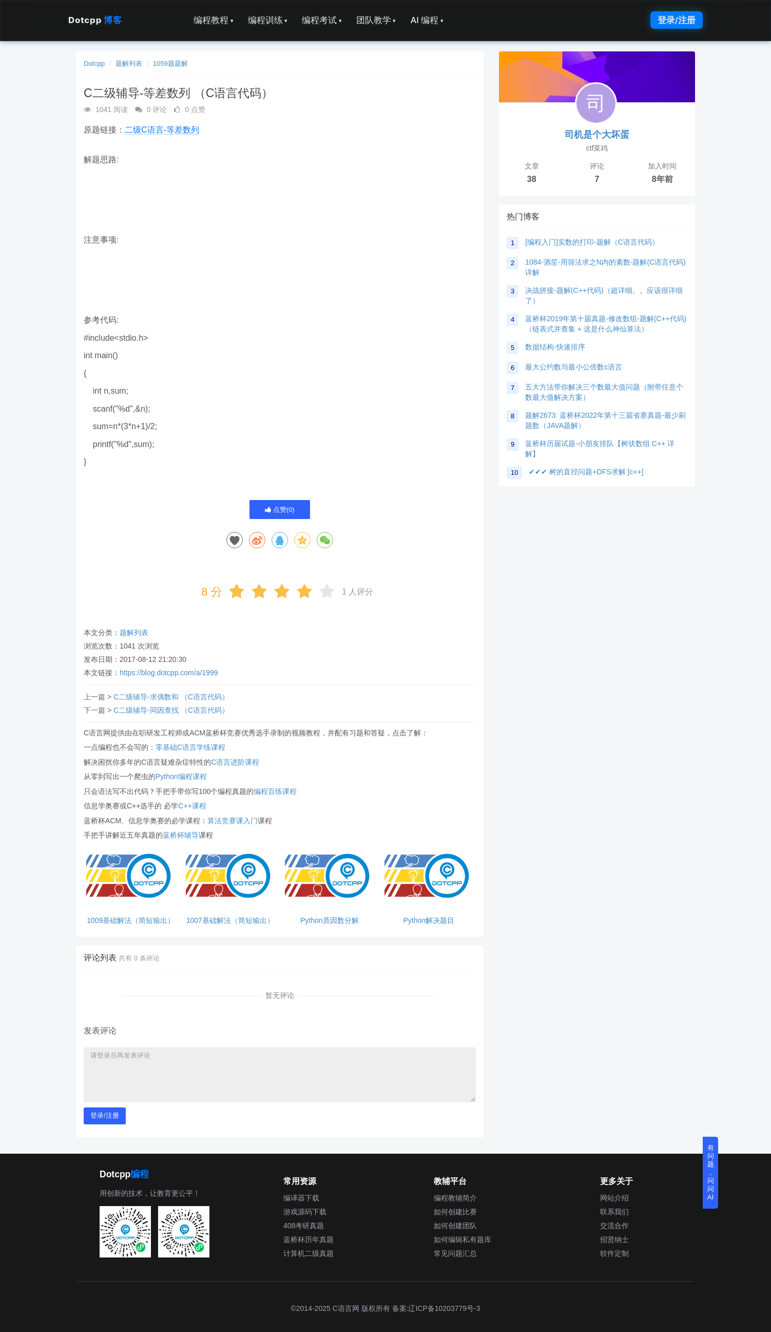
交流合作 (614, 1226)
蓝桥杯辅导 (181, 835)
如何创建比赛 (455, 1212)
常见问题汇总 (455, 1253)
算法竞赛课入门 (232, 821)
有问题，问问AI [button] (710, 1172)
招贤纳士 (614, 1239)
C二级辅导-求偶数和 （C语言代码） (171, 697)
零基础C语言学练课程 (190, 747)
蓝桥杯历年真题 (308, 1239)
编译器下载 (301, 1198)
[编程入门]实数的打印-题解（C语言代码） (592, 242)
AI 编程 (426, 20)
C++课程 (192, 806)
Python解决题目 (428, 920)
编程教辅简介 (455, 1198)
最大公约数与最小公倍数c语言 (573, 367)
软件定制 (614, 1253)
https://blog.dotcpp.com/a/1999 (169, 673)
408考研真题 (303, 1226)
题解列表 (128, 63)
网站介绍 (614, 1198)
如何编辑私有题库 (462, 1239)
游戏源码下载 (304, 1212)
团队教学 (376, 20)
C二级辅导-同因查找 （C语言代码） (171, 710)
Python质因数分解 (329, 920)
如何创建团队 (455, 1226)
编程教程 (214, 20)
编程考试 (322, 20)
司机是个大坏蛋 (597, 135)
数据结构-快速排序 (555, 347)
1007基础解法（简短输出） (230, 920)
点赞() (280, 509)
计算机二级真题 (308, 1253)
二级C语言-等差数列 (162, 129)
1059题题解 (170, 63)
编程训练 (268, 20)
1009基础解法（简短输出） (131, 920)
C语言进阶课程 (235, 762)
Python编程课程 (181, 776)
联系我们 (614, 1212)
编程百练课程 (275, 791)
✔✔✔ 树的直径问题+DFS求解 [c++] (586, 472)
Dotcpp (95, 20)
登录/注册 (677, 20)
